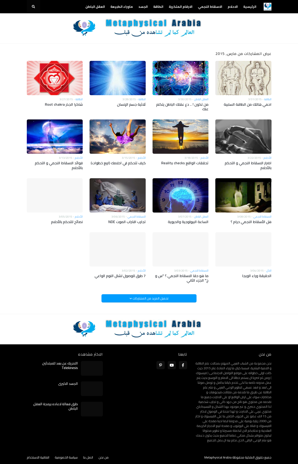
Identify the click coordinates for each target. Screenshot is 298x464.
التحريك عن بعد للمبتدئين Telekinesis (60, 365)
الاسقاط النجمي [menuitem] (210, 7)
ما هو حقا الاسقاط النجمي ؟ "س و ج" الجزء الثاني (181, 278)
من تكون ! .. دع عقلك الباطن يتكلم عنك (182, 107)
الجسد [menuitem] (143, 7)
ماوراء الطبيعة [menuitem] (121, 7)
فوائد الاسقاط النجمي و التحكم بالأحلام (59, 165)
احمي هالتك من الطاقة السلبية (247, 104)
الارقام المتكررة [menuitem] (180, 7)
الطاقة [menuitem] (158, 7)
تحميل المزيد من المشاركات (150, 298)
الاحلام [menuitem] (233, 7)
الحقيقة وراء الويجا (256, 275)
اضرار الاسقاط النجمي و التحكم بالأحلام (248, 165)
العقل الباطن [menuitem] (95, 7)
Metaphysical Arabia (218, 457)
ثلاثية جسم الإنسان (131, 104)
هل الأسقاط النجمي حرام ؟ (251, 221)
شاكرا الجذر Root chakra (64, 104)
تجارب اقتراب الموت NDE (127, 221)
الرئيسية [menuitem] (249, 7)
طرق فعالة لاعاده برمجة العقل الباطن (55, 406)
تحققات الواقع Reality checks (184, 163)
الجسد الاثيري (68, 383)
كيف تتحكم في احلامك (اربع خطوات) (118, 163)
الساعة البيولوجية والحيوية (188, 221)
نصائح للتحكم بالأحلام (67, 221)
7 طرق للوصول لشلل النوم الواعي (120, 275)
